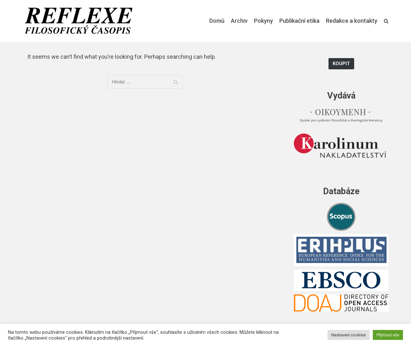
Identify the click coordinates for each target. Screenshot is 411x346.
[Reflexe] (78, 21)
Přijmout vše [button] (388, 335)
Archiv (239, 20)
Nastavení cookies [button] (348, 335)
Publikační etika (299, 20)
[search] (386, 21)
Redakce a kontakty (351, 20)
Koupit (341, 63)
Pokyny (263, 20)
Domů (216, 20)
